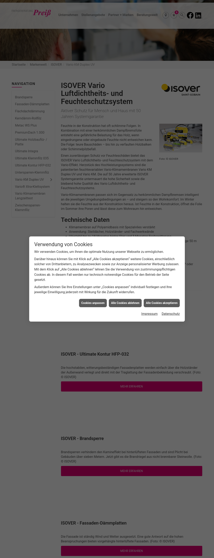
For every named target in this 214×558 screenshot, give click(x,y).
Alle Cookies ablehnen (125, 294)
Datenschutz (171, 306)
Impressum (149, 306)
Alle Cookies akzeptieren (162, 294)
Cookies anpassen (93, 294)
